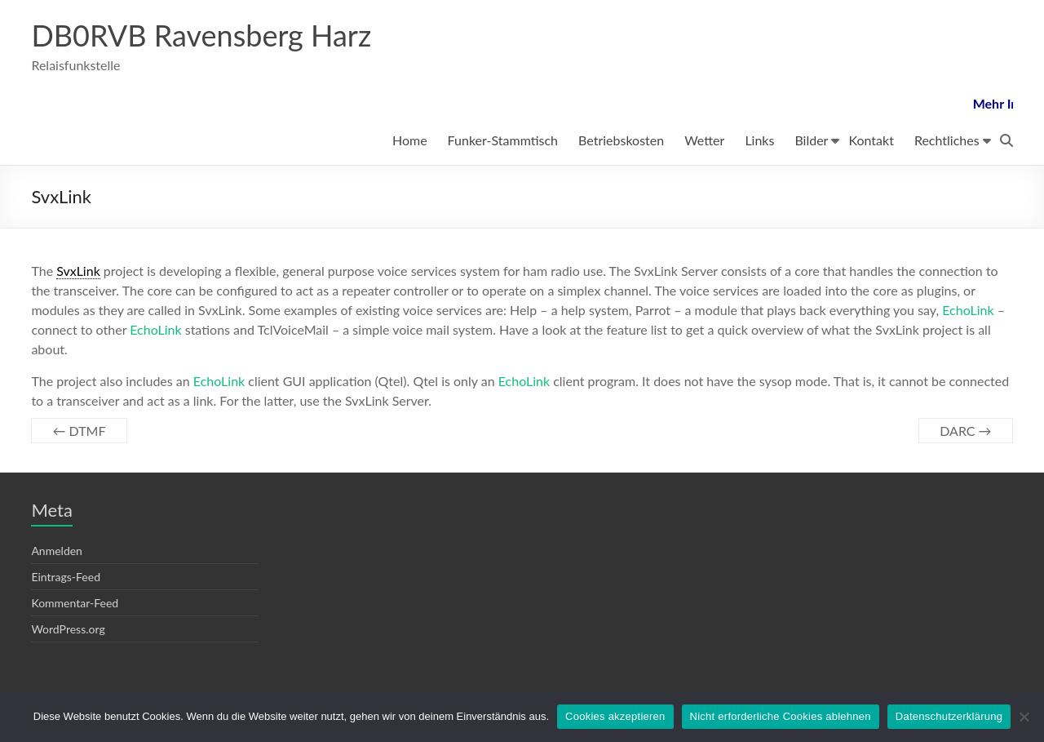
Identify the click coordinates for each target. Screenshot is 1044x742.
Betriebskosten (621, 140)
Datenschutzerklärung (949, 716)
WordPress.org (67, 629)
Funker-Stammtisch (503, 140)
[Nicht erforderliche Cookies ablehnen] (1023, 717)
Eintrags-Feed (65, 577)
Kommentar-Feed (74, 603)
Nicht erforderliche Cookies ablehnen (780, 716)
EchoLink (967, 310)
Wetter (704, 140)
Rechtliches (947, 140)
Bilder (811, 140)
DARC (965, 430)
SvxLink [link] (78, 270)
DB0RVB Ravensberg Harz (201, 35)
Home (409, 140)
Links (759, 140)
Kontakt (870, 140)
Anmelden (56, 551)
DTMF (78, 430)
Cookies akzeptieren (615, 716)
